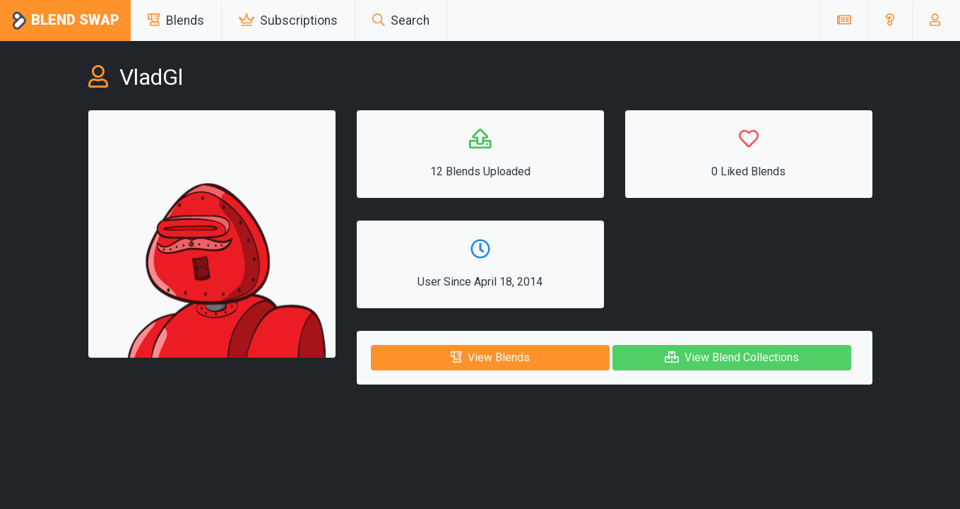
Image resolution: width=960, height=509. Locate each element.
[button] (889, 20)
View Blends (490, 357)
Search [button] (400, 20)
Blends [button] (176, 20)
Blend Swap (65, 21)
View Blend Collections (732, 357)
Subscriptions (288, 20)
